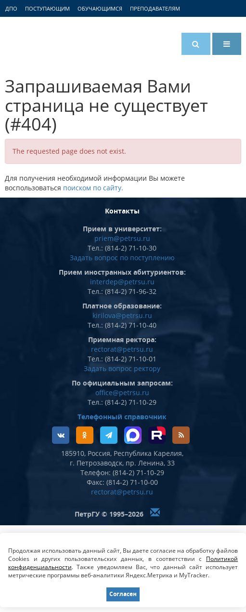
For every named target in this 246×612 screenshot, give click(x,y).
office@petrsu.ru (122, 392)
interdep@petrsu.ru (122, 281)
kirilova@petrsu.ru (122, 315)
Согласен (123, 594)
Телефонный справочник (122, 416)
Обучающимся (100, 8)
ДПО (11, 8)
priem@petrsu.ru (122, 238)
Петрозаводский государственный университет (41, 42)
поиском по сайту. (93, 187)
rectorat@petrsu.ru (122, 349)
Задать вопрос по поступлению (122, 257)
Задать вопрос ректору (122, 368)
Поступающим (47, 8)
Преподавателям (155, 8)
